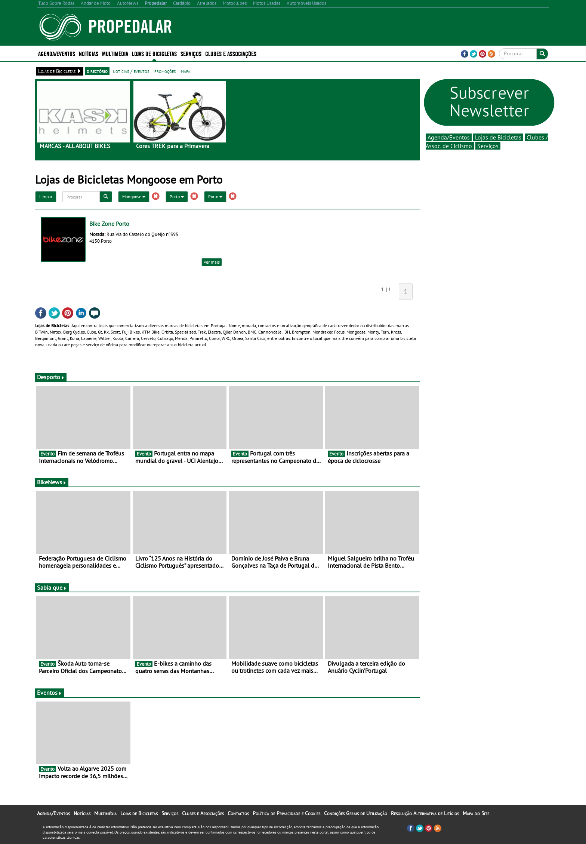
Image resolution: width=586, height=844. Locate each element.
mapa (185, 71)
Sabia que (52, 587)
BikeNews (52, 482)
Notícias (88, 53)
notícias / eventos (131, 71)
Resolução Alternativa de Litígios (425, 813)
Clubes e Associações (230, 53)
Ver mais (212, 262)
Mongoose (133, 196)
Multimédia (115, 53)
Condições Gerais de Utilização (355, 813)
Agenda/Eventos (56, 53)
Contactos (238, 813)
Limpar (45, 196)
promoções (165, 71)
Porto (177, 196)
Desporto (51, 377)
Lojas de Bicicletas (154, 53)
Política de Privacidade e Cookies (286, 813)
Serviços (191, 53)
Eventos (49, 692)
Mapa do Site (476, 813)
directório (97, 71)
